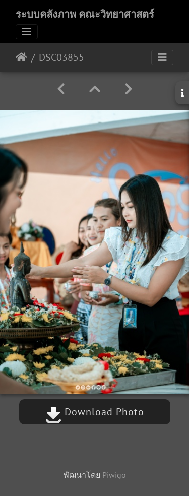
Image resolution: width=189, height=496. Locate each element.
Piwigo (114, 475)
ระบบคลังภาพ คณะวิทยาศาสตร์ (85, 14)
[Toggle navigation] (27, 31)
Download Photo (94, 411)
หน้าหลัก (21, 57)
